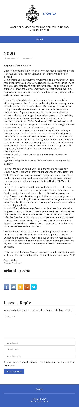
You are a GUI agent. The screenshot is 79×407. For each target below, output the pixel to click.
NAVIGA (39, 14)
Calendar (39, 389)
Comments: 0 (27, 59)
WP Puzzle (44, 401)
